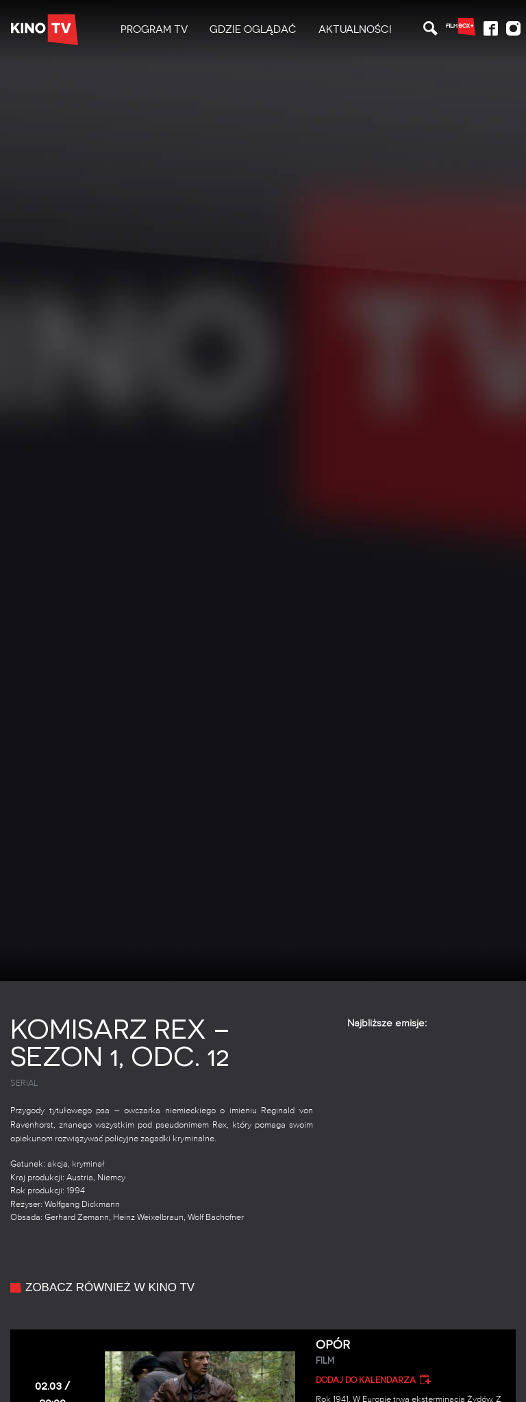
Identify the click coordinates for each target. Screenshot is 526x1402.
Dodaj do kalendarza (366, 1380)
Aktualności (355, 29)
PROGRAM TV (154, 29)
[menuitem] (154, 29)
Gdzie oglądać (253, 29)
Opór (411, 1352)
